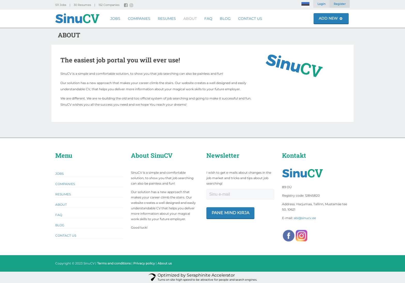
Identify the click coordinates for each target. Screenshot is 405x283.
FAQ (208, 18)
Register (340, 4)
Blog (225, 18)
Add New (330, 18)
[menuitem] (305, 5)
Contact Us (250, 18)
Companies (139, 18)
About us (165, 263)
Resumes (167, 18)
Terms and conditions (114, 263)
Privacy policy (144, 263)
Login (321, 4)
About (190, 18)
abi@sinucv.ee (305, 218)
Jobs (115, 18)
